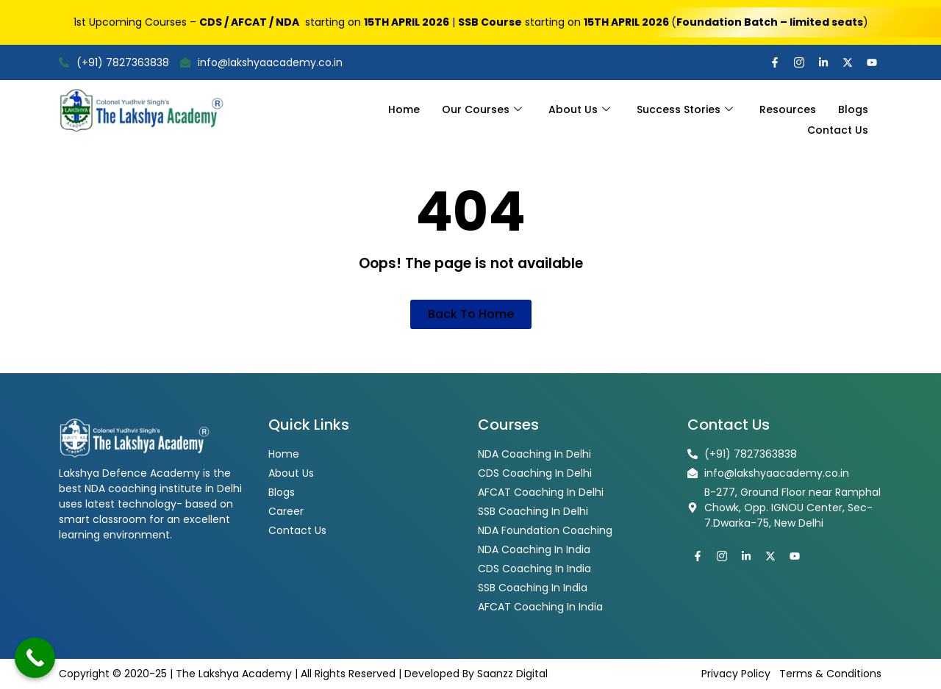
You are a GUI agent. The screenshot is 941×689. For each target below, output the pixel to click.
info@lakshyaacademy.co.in (261, 62)
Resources (787, 106)
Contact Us (837, 122)
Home (404, 106)
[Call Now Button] (35, 658)
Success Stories (685, 106)
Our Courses (482, 106)
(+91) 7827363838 (114, 62)
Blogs (853, 106)
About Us (579, 106)
